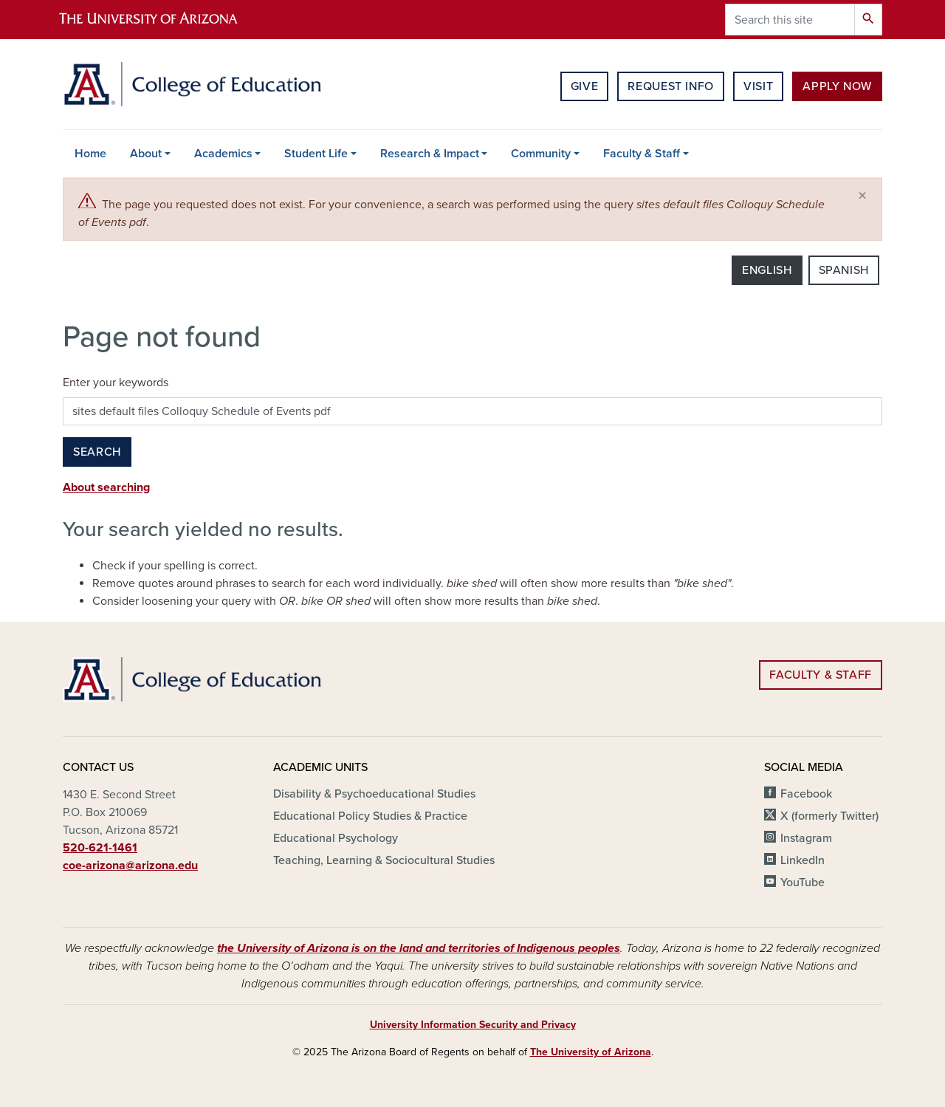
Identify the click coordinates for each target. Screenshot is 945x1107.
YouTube (802, 882)
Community (541, 153)
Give (585, 86)
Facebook (806, 793)
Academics (223, 153)
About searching (106, 487)
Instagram (806, 838)
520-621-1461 (100, 847)
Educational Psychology (335, 838)
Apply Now (837, 86)
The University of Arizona (590, 1052)
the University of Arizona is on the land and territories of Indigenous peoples (418, 948)
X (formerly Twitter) (829, 816)
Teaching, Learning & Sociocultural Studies (384, 860)
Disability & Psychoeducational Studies (374, 793)
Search (97, 452)
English (766, 270)
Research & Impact (429, 153)
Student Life (316, 153)
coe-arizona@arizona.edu (130, 865)
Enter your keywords (115, 382)
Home (90, 153)
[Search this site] (790, 19)
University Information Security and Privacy (473, 1024)
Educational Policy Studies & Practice (370, 816)
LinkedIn (802, 860)
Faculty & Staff (641, 153)
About (146, 153)
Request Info (671, 86)
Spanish (844, 270)
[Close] (862, 196)
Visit (758, 86)
